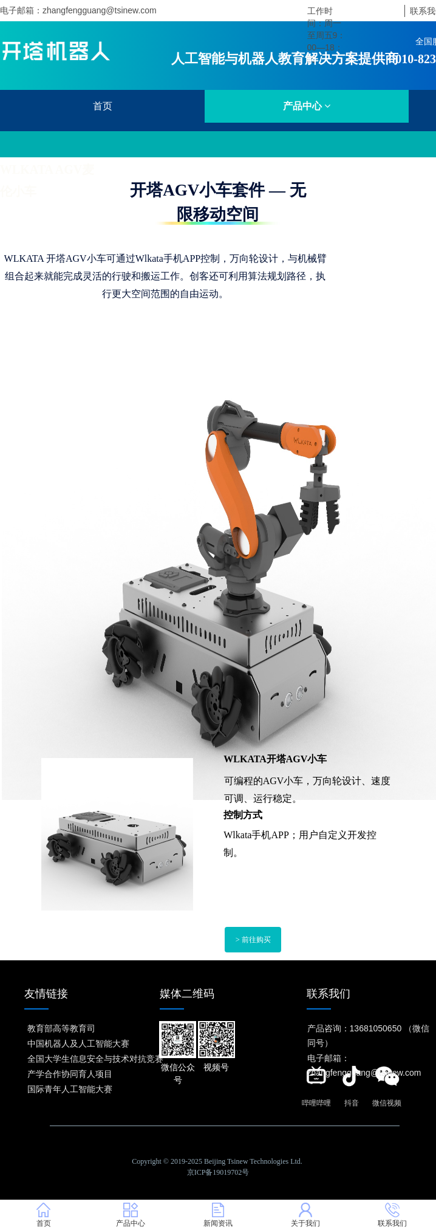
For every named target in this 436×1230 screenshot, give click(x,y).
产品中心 (306, 106)
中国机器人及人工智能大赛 (78, 1043)
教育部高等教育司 (61, 1028)
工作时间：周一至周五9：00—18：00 (326, 35)
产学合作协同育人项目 (69, 1074)
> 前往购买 (253, 940)
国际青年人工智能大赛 (69, 1089)
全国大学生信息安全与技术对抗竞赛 (95, 1059)
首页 (102, 106)
